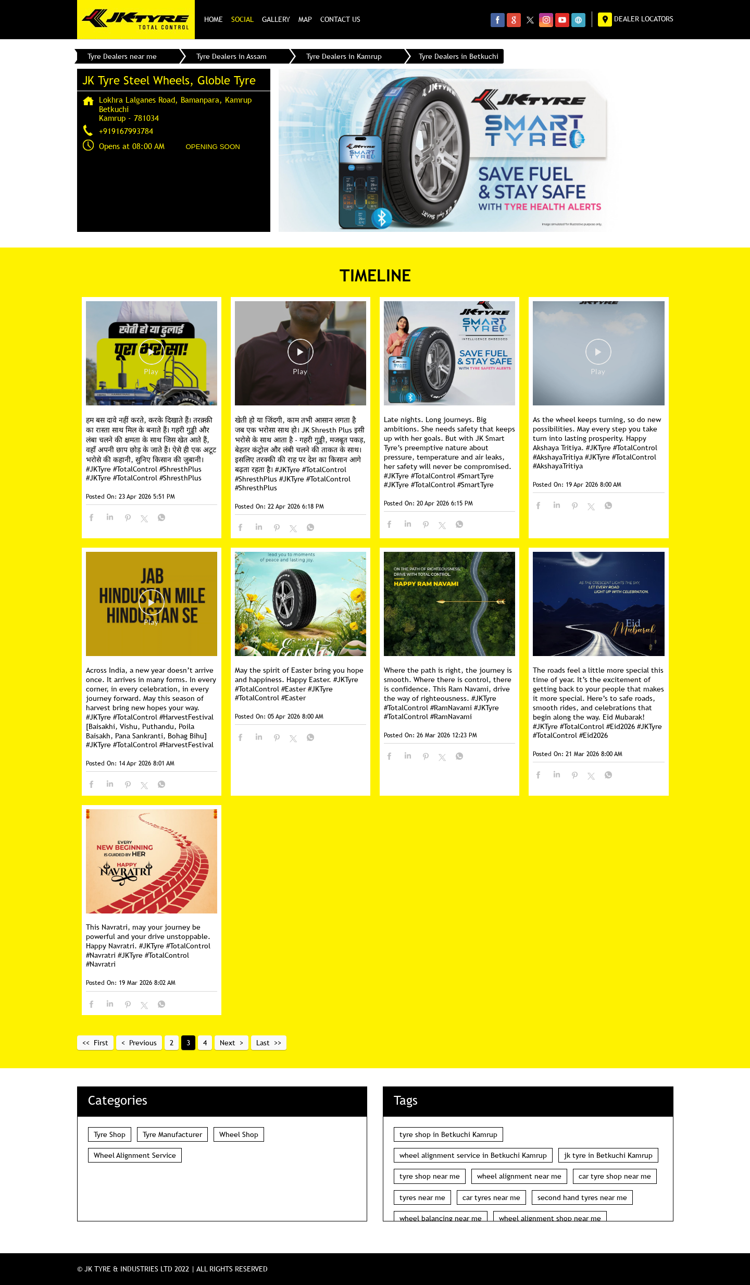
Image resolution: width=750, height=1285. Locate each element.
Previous (143, 1042)
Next (227, 1042)
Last (263, 1042)
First (101, 1042)
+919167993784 (126, 131)
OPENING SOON (213, 147)
